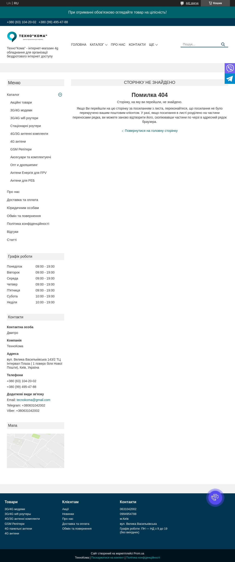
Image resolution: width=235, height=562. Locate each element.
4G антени (18, 141)
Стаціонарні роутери (25, 126)
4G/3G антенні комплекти (29, 134)
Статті (12, 240)
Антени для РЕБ (22, 180)
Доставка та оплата (22, 200)
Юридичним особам (23, 208)
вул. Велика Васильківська (138, 523)
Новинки (68, 514)
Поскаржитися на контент (107, 557)
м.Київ (124, 518)
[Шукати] (223, 44)
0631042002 (128, 509)
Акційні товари (21, 102)
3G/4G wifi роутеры (18, 514)
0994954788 (128, 514)
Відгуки (12, 232)
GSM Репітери (21, 149)
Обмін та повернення (24, 216)
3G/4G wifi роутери (24, 118)
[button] (215, 498)
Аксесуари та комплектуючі (30, 157)
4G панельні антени (18, 528)
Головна (78, 44)
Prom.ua (139, 553)
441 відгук (192, 3)
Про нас (118, 44)
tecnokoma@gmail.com (33, 400)
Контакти (137, 44)
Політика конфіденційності (28, 224)
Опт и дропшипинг (24, 165)
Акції (65, 509)
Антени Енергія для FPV (28, 173)
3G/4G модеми (21, 110)
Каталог (97, 44)
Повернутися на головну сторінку (151, 131)
